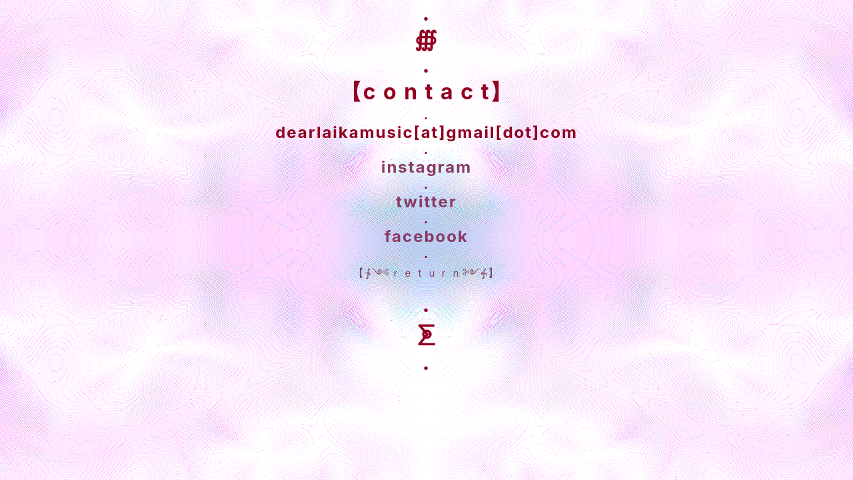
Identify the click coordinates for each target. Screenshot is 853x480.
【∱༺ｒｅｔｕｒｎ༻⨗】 (426, 272)
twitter (426, 201)
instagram (426, 167)
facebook (426, 236)
